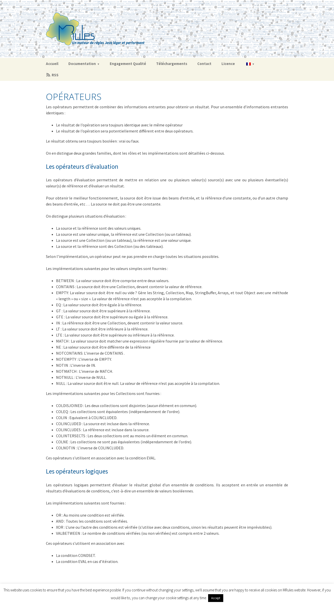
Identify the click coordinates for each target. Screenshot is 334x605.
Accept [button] (215, 598)
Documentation (82, 63)
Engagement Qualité (128, 63)
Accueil (52, 63)
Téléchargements (171, 63)
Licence (228, 63)
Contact (204, 63)
